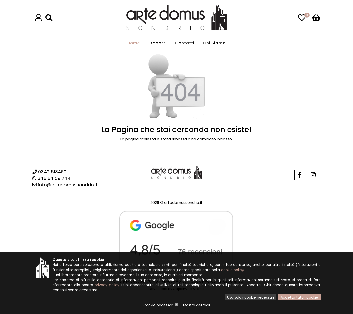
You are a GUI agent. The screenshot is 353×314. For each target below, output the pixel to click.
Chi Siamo (214, 43)
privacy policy (107, 284)
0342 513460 (49, 171)
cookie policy (232, 269)
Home (133, 43)
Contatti (184, 43)
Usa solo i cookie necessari (250, 297)
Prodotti (157, 43)
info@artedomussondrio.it (64, 185)
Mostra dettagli (196, 305)
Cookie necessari (158, 305)
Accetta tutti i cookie (299, 297)
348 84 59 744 (51, 178)
